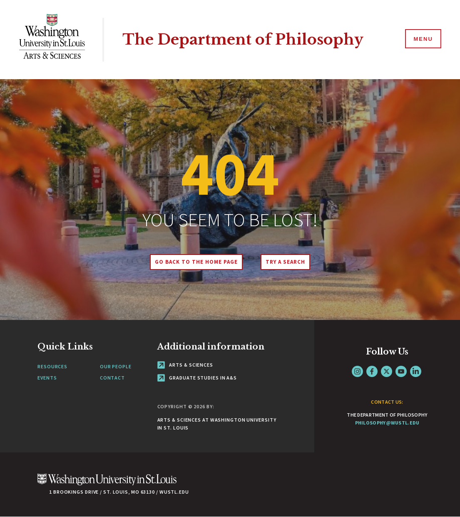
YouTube (401, 371)
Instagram (357, 371)
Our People (116, 366)
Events (47, 378)
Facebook (372, 371)
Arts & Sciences (185, 365)
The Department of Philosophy (242, 39)
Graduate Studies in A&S (197, 378)
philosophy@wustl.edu (387, 423)
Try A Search (285, 261)
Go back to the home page (196, 261)
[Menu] (422, 39)
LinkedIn (416, 371)
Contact (112, 378)
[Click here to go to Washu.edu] (107, 484)
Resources (52, 366)
